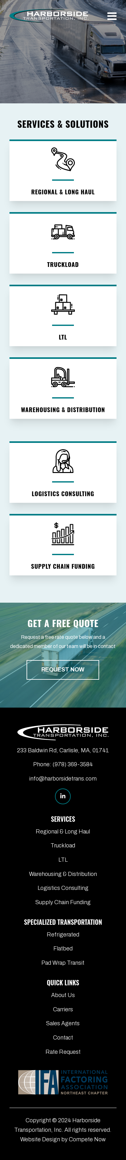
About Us (63, 995)
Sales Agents (63, 1023)
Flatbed (63, 948)
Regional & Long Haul (63, 831)
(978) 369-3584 (72, 764)
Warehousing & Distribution (63, 874)
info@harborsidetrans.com (63, 778)
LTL (63, 860)
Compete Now (87, 1139)
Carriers (63, 1009)
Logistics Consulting (63, 888)
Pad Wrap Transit (62, 963)
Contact (63, 1037)
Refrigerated (63, 934)
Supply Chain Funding (63, 902)
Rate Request (63, 1052)
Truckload (63, 845)
